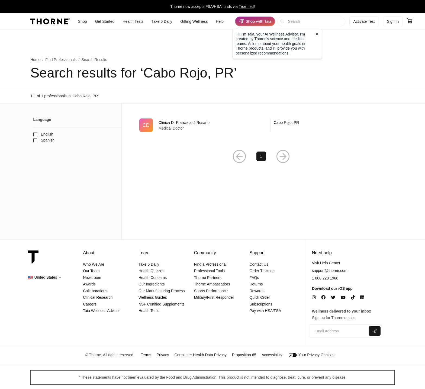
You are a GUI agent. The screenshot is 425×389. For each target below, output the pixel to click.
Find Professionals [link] (60, 59)
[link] (261, 125)
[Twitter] (333, 297)
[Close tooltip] (317, 34)
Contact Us (259, 264)
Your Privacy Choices (311, 355)
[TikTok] (353, 297)
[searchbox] (311, 21)
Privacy (163, 355)
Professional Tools (209, 271)
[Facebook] (323, 297)
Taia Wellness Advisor (101, 310)
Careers (89, 304)
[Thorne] (50, 21)
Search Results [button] (94, 59)
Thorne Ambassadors (212, 284)
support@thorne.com (329, 270)
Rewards (257, 291)
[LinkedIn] (362, 297)
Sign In (393, 21)
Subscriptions (261, 304)
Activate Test (364, 21)
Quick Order (260, 297)
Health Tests (149, 310)
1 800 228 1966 (325, 278)
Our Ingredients (152, 284)
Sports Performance (211, 291)
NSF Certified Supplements (162, 304)
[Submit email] (375, 331)
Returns (256, 284)
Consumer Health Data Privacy (201, 355)
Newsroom (92, 277)
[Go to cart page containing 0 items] (409, 21)
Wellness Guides (153, 297)
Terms (146, 355)
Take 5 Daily (149, 264)
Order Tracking (262, 271)
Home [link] (35, 59)
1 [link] (261, 156)
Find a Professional (210, 264)
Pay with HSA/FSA (265, 310)
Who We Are (93, 264)
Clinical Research (97, 297)
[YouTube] (343, 297)
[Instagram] (314, 297)
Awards (89, 284)
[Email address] (338, 331)
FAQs (254, 277)
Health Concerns (153, 277)
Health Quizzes (151, 271)
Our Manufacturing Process (162, 291)
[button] (239, 156)
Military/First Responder (214, 297)
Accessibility (272, 355)
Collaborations (95, 291)
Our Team (91, 271)
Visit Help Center (326, 263)
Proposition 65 (244, 355)
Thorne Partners (207, 277)
